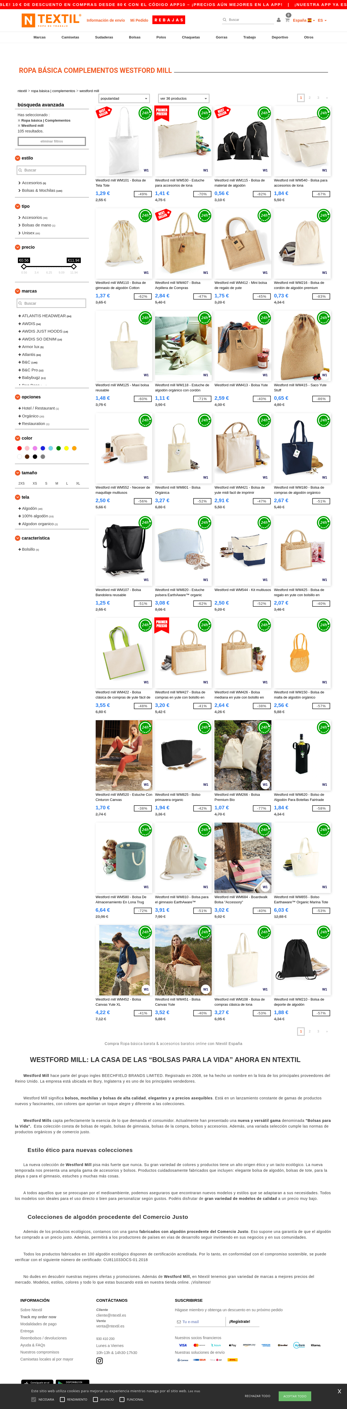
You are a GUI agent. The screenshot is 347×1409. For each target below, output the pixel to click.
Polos (161, 37)
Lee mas (194, 1391)
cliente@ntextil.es (111, 1302)
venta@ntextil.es (110, 1313)
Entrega (27, 1318)
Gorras (221, 37)
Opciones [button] (31, 384)
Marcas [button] (29, 278)
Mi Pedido (139, 20)
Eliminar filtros (51, 128)
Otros (309, 37)
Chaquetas (191, 37)
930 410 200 (106, 1325)
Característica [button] (36, 525)
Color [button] (27, 425)
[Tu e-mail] (200, 1309)
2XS (21, 470)
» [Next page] (327, 85)
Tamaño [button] (29, 459)
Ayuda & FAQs (32, 1332)
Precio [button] (28, 234)
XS (35, 470)
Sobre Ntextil (31, 1297)
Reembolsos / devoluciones (43, 1325)
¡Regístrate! (239, 1308)
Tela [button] (25, 484)
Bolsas (135, 37)
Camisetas (70, 37)
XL (78, 470)
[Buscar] (246, 20)
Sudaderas (104, 37)
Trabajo (249, 37)
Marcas (40, 37)
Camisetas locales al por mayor (46, 1346)
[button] (279, 20)
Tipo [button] (26, 193)
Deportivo (280, 37)
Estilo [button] (27, 145)
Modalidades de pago (38, 1311)
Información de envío (106, 20)
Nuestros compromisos (39, 1339)
